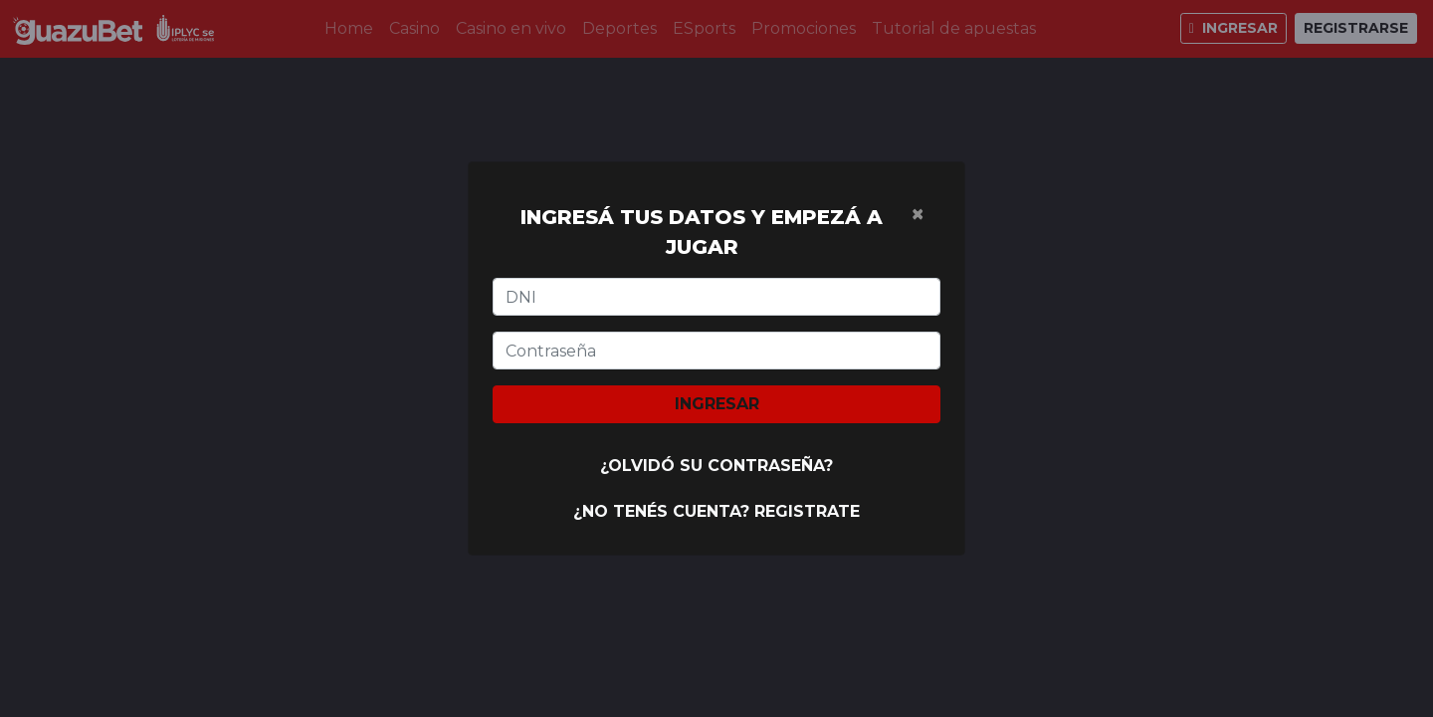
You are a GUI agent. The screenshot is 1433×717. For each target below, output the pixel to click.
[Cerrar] (917, 214)
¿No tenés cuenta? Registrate (716, 511)
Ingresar (717, 403)
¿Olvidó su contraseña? (716, 465)
